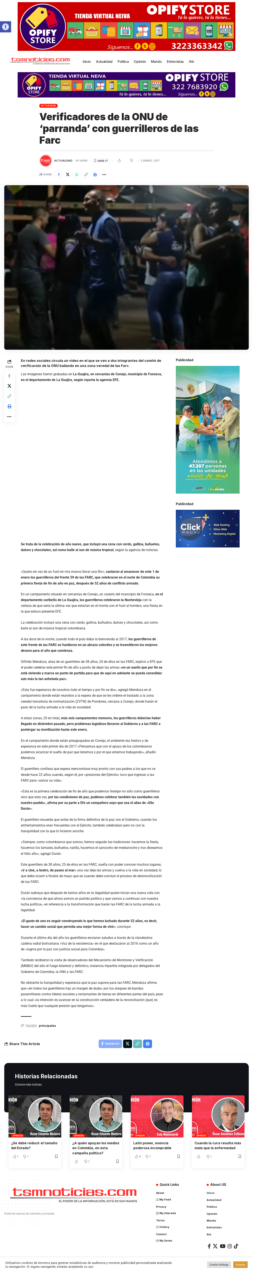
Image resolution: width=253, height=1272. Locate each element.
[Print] (95, 174)
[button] (5, 26)
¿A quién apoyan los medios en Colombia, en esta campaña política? (95, 1148)
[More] (104, 174)
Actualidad (48, 105)
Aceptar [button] (240, 1264)
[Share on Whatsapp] (77, 174)
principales (47, 1026)
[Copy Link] (86, 174)
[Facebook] (209, 1246)
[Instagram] (229, 1246)
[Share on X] (68, 174)
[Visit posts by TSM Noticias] (45, 160)
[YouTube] (222, 1246)
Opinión (17, 1135)
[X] (215, 1246)
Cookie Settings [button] (219, 1264)
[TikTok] (236, 1246)
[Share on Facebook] (58, 174)
